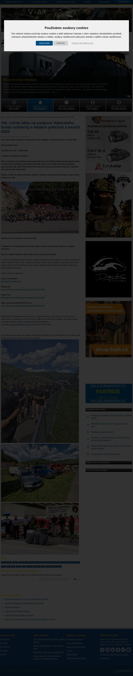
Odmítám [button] (60, 43)
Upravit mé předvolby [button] (82, 43)
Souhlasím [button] (44, 43)
